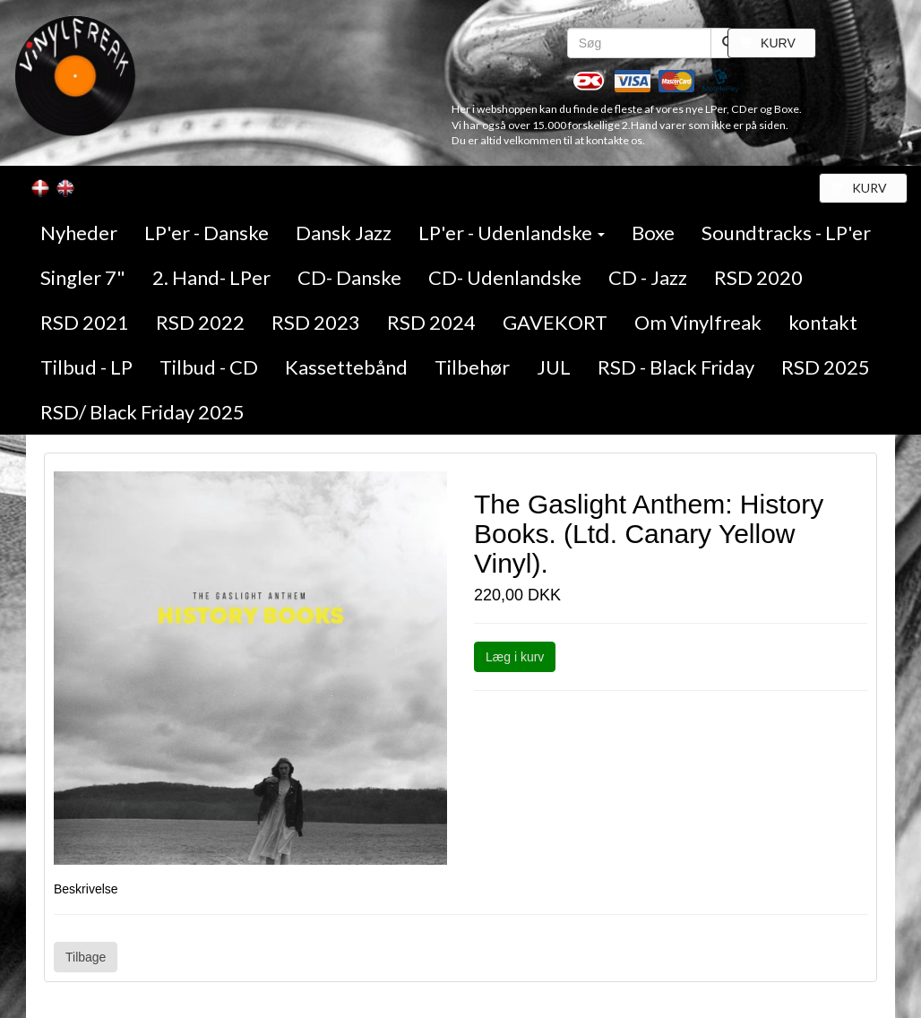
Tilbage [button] (85, 957)
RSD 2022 (200, 322)
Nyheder (78, 232)
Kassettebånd (346, 367)
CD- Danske (349, 277)
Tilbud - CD (208, 367)
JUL (554, 367)
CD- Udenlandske (504, 277)
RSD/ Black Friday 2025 (142, 412)
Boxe (653, 232)
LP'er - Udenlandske (511, 232)
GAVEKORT (555, 322)
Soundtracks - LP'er (786, 232)
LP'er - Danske (206, 232)
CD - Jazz (647, 277)
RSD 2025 (825, 367)
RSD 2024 (431, 322)
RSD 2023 (315, 322)
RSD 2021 (84, 322)
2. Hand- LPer (211, 277)
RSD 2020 (758, 277)
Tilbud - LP (86, 367)
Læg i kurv (515, 657)
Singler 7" (82, 277)
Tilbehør (472, 367)
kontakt (822, 322)
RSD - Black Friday (676, 367)
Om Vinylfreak (698, 322)
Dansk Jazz (344, 232)
